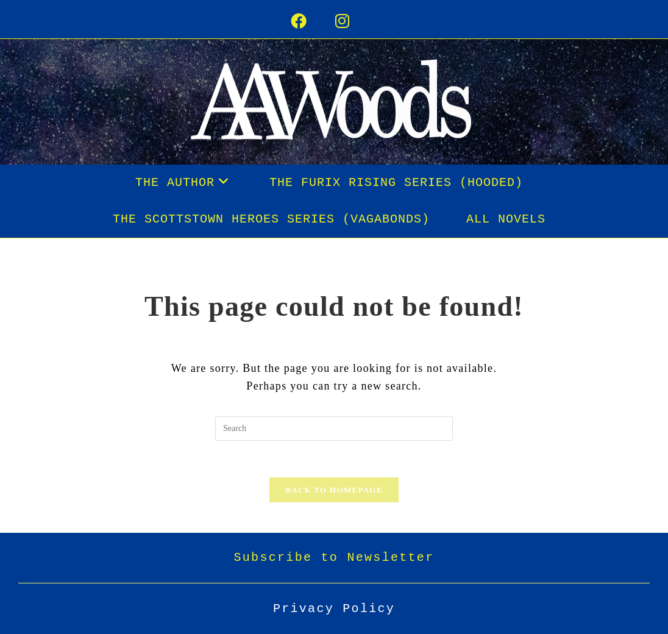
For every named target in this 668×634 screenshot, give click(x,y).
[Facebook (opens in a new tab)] (313, 22)
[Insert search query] (334, 428)
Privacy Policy (334, 609)
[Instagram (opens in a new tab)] (356, 22)
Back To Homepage (333, 489)
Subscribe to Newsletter (334, 557)
